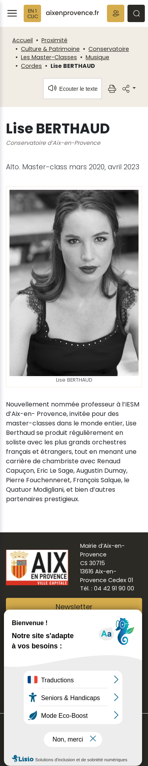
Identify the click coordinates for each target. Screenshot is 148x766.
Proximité (54, 40)
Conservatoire (108, 49)
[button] (115, 13)
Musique (97, 57)
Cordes (31, 66)
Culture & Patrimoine (50, 49)
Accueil (22, 40)
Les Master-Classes (49, 57)
